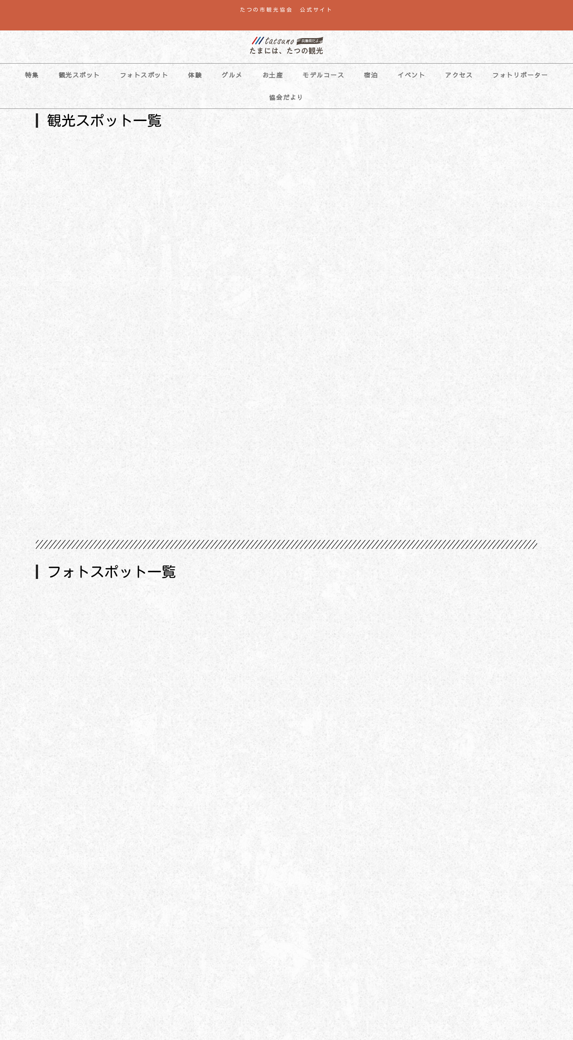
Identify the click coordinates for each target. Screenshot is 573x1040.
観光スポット (79, 74)
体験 (195, 74)
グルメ (232, 74)
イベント (411, 74)
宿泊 (371, 74)
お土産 (272, 74)
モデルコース (323, 74)
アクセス (459, 74)
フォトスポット (144, 74)
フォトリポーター (520, 74)
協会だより (286, 97)
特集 (32, 74)
